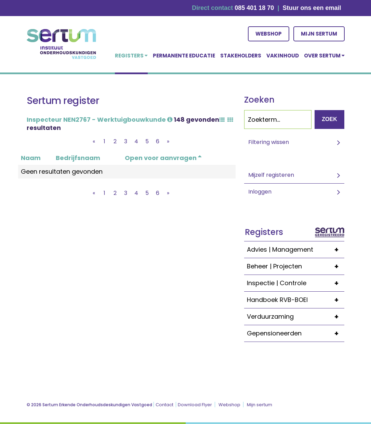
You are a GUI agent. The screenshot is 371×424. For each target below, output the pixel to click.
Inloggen (259, 192)
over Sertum (324, 55)
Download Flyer (195, 404)
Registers (131, 55)
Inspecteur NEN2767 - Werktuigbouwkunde (99, 119)
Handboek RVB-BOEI (295, 300)
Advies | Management (295, 249)
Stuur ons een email (311, 7)
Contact (164, 404)
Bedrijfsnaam (78, 158)
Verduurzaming (295, 316)
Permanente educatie (184, 55)
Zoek (329, 119)
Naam (31, 158)
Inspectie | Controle (295, 283)
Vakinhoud (282, 55)
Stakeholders (240, 55)
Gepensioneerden (295, 333)
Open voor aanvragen (163, 158)
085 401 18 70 (254, 7)
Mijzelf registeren (271, 175)
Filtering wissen (268, 142)
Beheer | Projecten (295, 266)
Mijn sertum (319, 33)
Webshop (268, 33)
